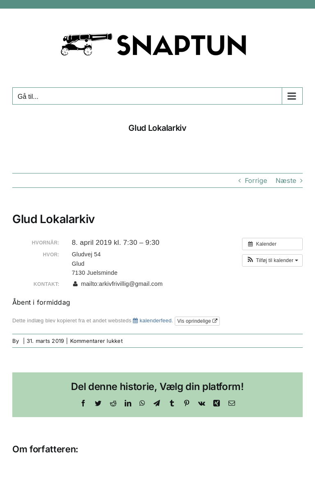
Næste (286, 180)
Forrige (256, 180)
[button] (272, 260)
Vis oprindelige (197, 321)
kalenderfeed (152, 320)
